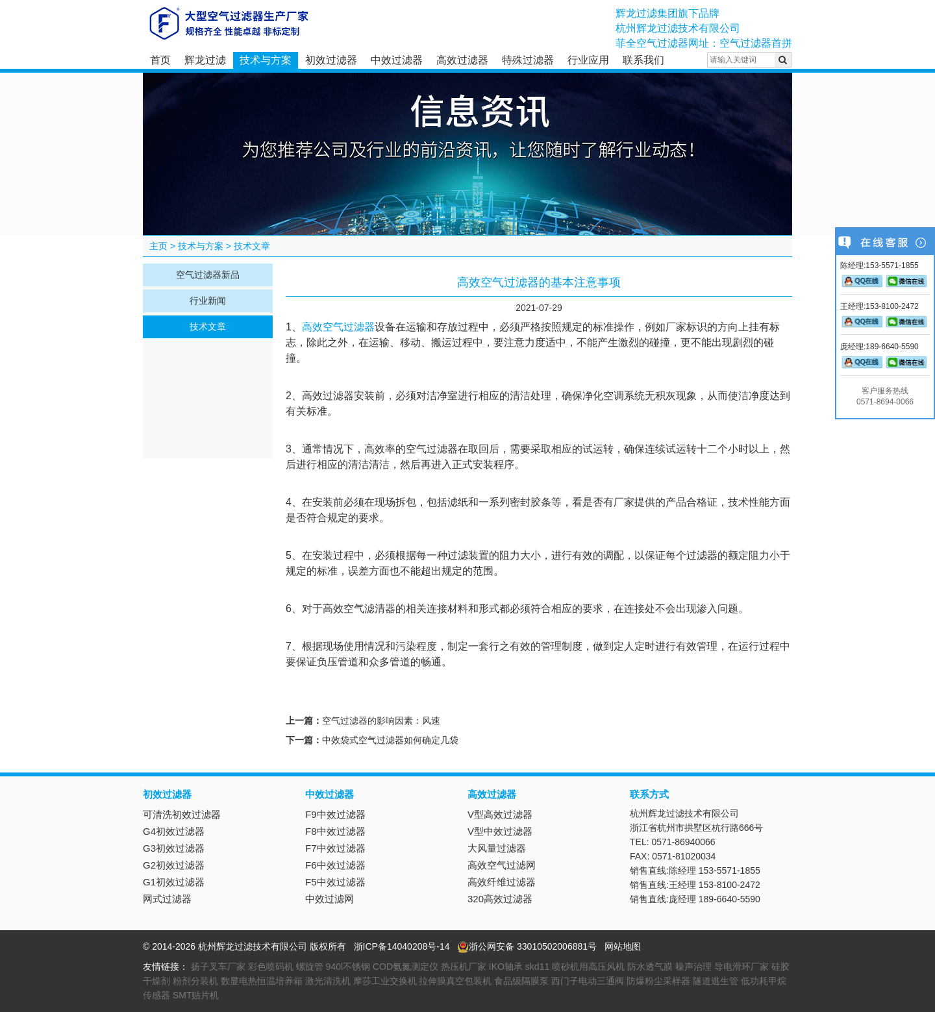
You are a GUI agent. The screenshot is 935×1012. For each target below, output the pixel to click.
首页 (160, 60)
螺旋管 (309, 966)
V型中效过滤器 (500, 831)
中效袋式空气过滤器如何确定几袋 (390, 740)
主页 (158, 246)
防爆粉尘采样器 (658, 981)
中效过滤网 (329, 898)
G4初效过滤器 (174, 831)
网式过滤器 (167, 898)
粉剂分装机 (195, 981)
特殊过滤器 (528, 60)
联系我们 (643, 60)
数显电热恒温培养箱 (262, 981)
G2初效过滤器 (174, 864)
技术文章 (252, 246)
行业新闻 (208, 300)
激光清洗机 (328, 981)
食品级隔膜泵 (521, 981)
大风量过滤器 (497, 848)
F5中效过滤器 (335, 881)
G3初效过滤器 (174, 848)
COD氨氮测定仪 (405, 966)
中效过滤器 (397, 60)
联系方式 (649, 794)
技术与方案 (266, 60)
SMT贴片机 (196, 995)
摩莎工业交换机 (385, 981)
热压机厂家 (463, 966)
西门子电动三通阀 (587, 981)
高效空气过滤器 (338, 326)
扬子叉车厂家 (218, 966)
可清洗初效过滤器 (182, 814)
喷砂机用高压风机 (588, 966)
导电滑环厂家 (741, 966)
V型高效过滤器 (500, 814)
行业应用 (588, 60)
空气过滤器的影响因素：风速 (381, 720)
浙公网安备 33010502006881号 (527, 946)
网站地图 (623, 946)
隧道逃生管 (715, 981)
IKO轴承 (506, 966)
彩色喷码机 (270, 966)
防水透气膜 (650, 966)
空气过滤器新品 (208, 274)
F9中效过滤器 (335, 814)
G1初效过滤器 (174, 881)
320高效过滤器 (500, 898)
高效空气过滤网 (502, 864)
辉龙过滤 (205, 60)
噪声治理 (693, 966)
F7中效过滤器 (335, 848)
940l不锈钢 (348, 966)
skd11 (537, 966)
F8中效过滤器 (335, 831)
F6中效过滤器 (335, 864)
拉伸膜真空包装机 (455, 981)
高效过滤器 (462, 60)
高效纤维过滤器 (502, 881)
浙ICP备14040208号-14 (402, 946)
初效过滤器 (331, 60)
